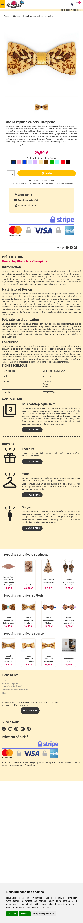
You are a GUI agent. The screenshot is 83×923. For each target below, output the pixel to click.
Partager (67, 247)
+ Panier (46, 173)
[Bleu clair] (57, 162)
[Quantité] (9, 173)
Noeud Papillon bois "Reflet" (18, 747)
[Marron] (46, 162)
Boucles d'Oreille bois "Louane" (58, 647)
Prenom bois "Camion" (58, 847)
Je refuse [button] (24, 914)
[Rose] (19, 162)
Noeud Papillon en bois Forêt (65, 699)
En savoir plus (32, 429)
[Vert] (52, 162)
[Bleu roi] (24, 162)
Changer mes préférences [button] (43, 914)
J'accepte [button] (12, 914)
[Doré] (41, 162)
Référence (9, 145)
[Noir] (68, 162)
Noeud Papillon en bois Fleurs (17, 847)
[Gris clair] (30, 162)
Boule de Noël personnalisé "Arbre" (18, 647)
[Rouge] (63, 162)
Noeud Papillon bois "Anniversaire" (58, 747)
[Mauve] (35, 162)
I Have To (65, 599)
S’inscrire (62, 873)
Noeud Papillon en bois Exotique (65, 799)
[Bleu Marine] (13, 162)
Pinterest (75, 247)
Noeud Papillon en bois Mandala (17, 699)
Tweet (71, 247)
